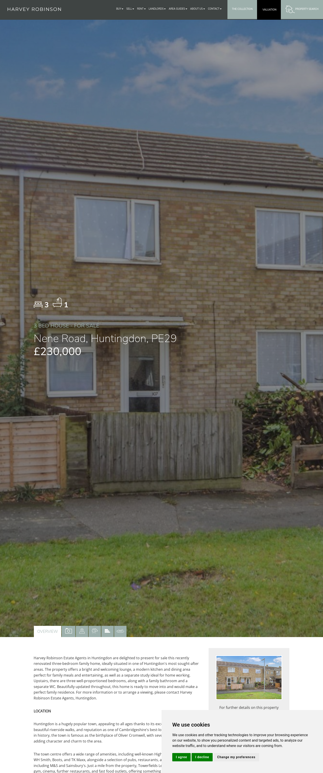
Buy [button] (119, 9)
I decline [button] (202, 757)
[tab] (82, 631)
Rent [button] (141, 9)
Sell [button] (130, 9)
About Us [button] (197, 9)
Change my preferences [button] (236, 757)
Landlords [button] (157, 9)
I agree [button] (181, 757)
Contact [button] (215, 9)
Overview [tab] (47, 631)
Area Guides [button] (178, 9)
